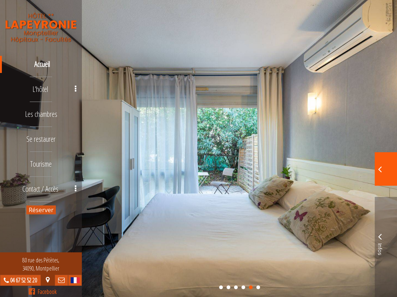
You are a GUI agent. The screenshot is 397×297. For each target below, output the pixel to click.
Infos (380, 243)
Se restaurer (40, 139)
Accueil (42, 64)
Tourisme (41, 164)
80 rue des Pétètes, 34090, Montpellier (41, 264)
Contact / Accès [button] (49, 189)
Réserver (41, 210)
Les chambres (41, 114)
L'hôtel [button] (54, 89)
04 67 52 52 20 (23, 280)
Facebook (43, 292)
